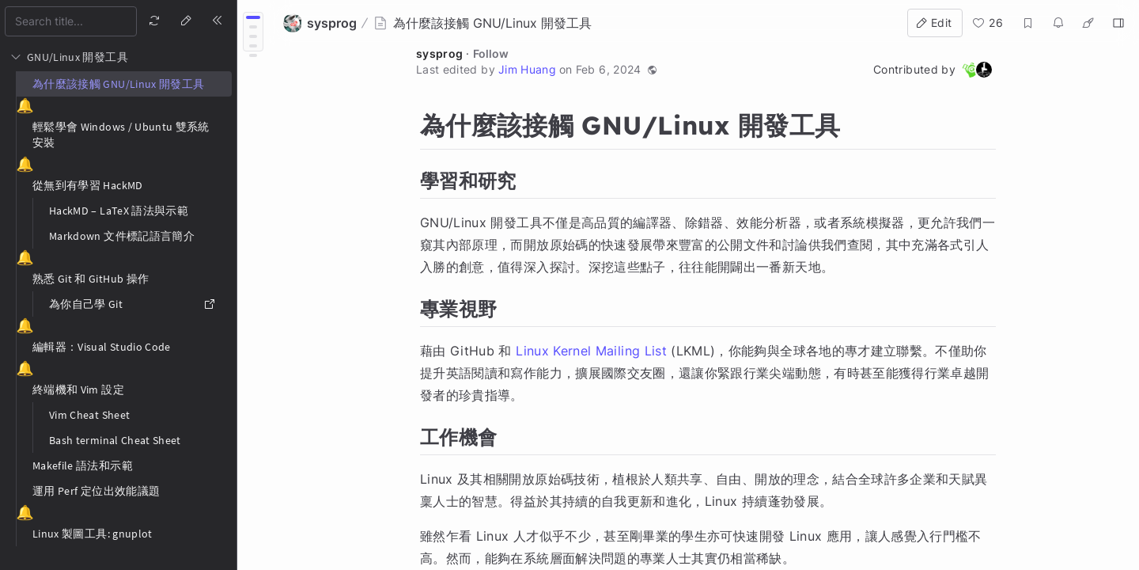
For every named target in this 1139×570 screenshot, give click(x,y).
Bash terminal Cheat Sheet (115, 440)
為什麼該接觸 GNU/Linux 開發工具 (118, 84)
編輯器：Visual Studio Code (101, 347)
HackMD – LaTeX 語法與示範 (118, 210)
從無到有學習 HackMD (87, 185)
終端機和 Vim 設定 (78, 389)
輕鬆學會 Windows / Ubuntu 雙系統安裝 (121, 135)
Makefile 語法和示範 (82, 465)
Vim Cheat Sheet (89, 415)
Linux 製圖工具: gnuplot (92, 533)
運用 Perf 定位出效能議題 (96, 491)
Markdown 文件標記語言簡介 (122, 236)
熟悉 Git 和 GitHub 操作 (90, 279)
